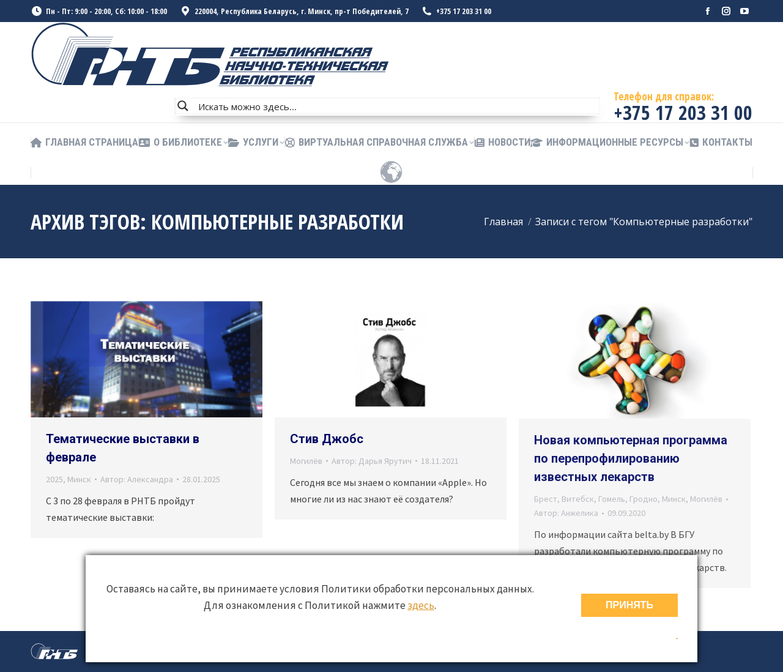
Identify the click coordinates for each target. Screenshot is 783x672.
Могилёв (306, 460)
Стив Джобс (326, 438)
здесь (420, 605)
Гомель (611, 498)
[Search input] (396, 106)
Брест (545, 498)
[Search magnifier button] (182, 105)
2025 (54, 479)
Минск (79, 479)
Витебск (578, 498)
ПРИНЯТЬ (629, 605)
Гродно (643, 498)
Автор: (136, 479)
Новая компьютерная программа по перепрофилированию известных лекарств (630, 458)
